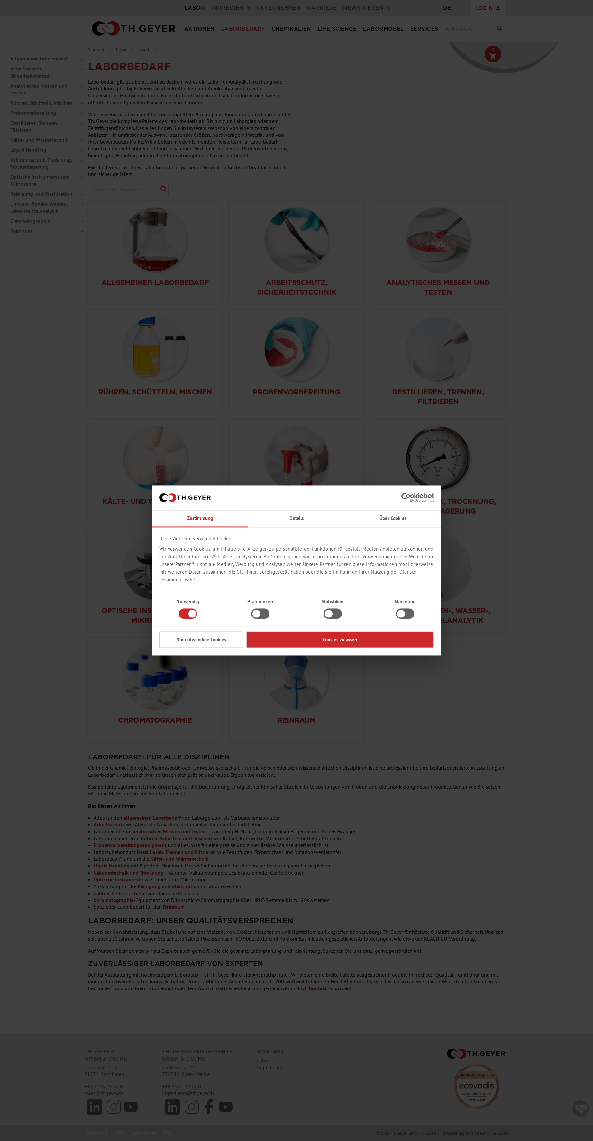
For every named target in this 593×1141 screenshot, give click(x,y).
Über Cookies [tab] (392, 518)
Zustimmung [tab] (200, 518)
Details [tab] (296, 518)
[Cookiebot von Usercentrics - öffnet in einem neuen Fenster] (406, 498)
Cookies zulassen (340, 639)
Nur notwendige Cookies (201, 639)
